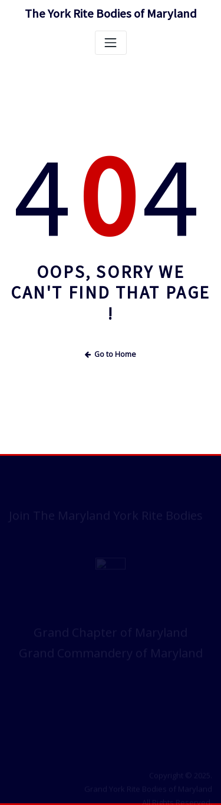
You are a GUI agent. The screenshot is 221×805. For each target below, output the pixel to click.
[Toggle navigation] (111, 43)
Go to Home (111, 354)
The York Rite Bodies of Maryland (111, 13)
